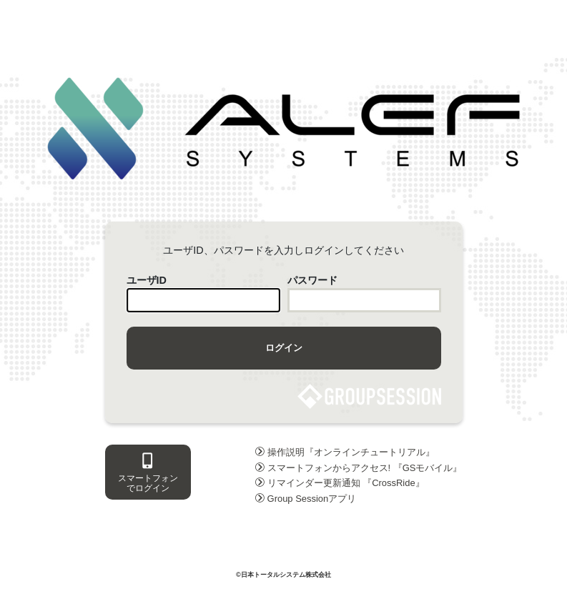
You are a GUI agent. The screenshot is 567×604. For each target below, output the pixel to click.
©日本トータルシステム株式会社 (283, 574)
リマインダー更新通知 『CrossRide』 (340, 482)
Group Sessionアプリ (306, 498)
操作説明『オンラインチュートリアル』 (345, 452)
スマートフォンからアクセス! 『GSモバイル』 (359, 467)
